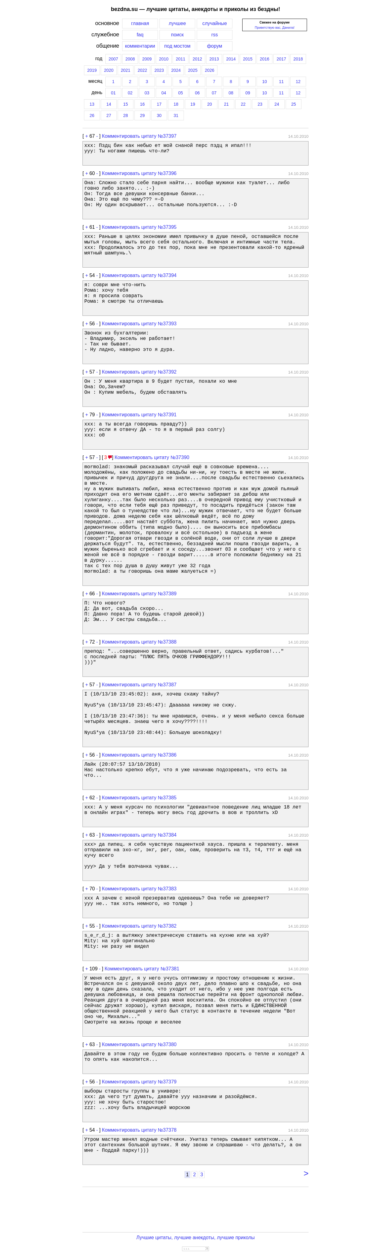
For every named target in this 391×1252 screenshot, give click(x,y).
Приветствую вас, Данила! (274, 27)
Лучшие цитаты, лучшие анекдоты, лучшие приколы (195, 1237)
